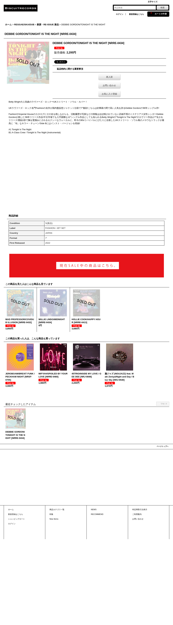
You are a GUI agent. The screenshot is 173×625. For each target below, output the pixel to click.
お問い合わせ (109, 85)
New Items (54, 519)
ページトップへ (162, 446)
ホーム (11, 509)
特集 (51, 514)
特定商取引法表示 (139, 509)
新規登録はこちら (136, 14)
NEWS (93, 509)
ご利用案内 (137, 514)
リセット (164, 404)
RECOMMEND (97, 514)
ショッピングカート (16, 519)
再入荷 (109, 77)
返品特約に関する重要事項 (70, 69)
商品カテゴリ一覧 (57, 509)
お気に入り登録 (109, 94)
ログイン (119, 14)
